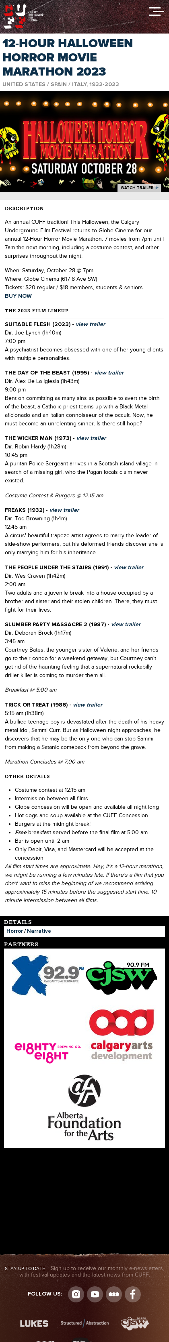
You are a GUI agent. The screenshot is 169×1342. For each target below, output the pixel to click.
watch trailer (137, 188)
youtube (95, 1294)
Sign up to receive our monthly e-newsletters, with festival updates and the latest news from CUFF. (84, 1271)
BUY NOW (18, 296)
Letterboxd (114, 1294)
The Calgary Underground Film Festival (23, 6)
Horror (14, 931)
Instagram (76, 1294)
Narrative (39, 931)
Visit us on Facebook (133, 1294)
